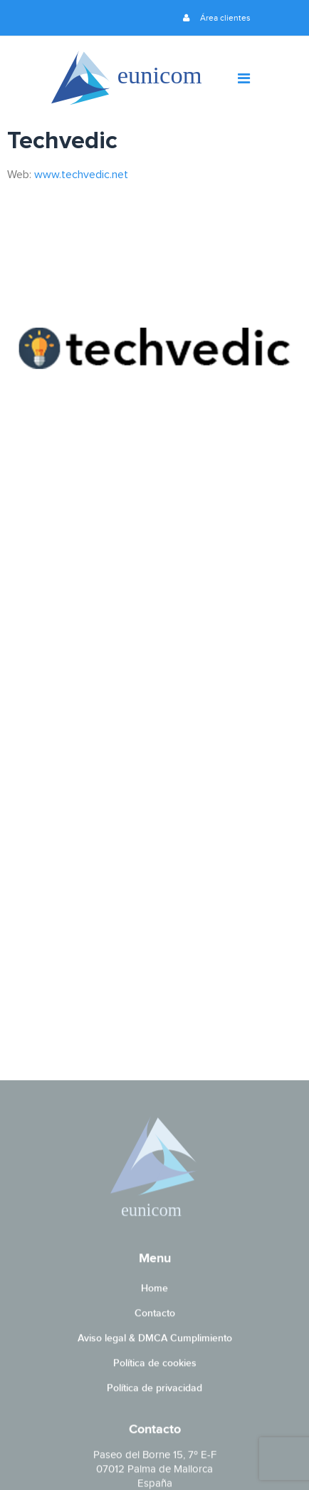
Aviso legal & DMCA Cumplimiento (155, 1457)
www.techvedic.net (81, 174)
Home (154, 1407)
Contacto (155, 1432)
